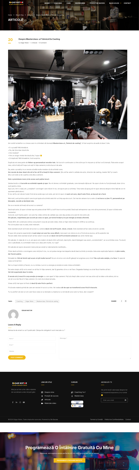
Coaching (58, 3)
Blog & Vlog (114, 3)
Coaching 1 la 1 (78, 392)
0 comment (43, 43)
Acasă (46, 3)
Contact (127, 3)
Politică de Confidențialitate (114, 419)
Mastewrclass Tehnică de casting (47, 301)
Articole (29, 15)
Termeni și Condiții (96, 419)
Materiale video (48, 403)
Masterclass (77, 396)
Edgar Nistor (25, 43)
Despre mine (80, 3)
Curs (69, 3)
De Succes (54, 419)
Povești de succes (97, 3)
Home (10, 15)
